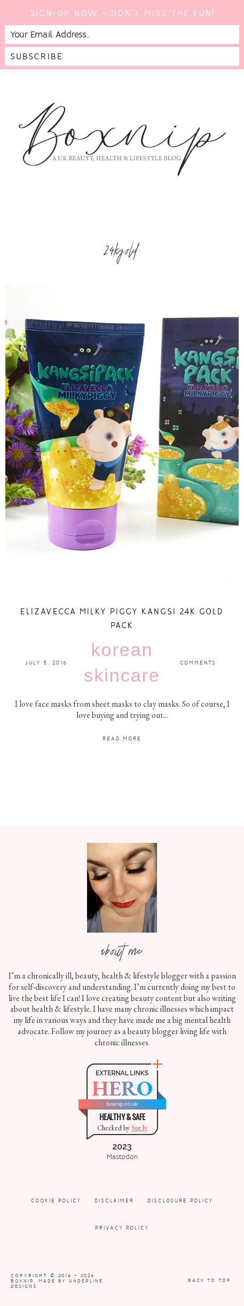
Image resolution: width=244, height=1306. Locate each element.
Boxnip (22, 1281)
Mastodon (122, 1157)
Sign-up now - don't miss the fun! (122, 13)
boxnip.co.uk (121, 1104)
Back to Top (209, 1280)
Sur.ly (139, 1127)
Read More (122, 739)
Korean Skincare (122, 662)
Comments (198, 662)
